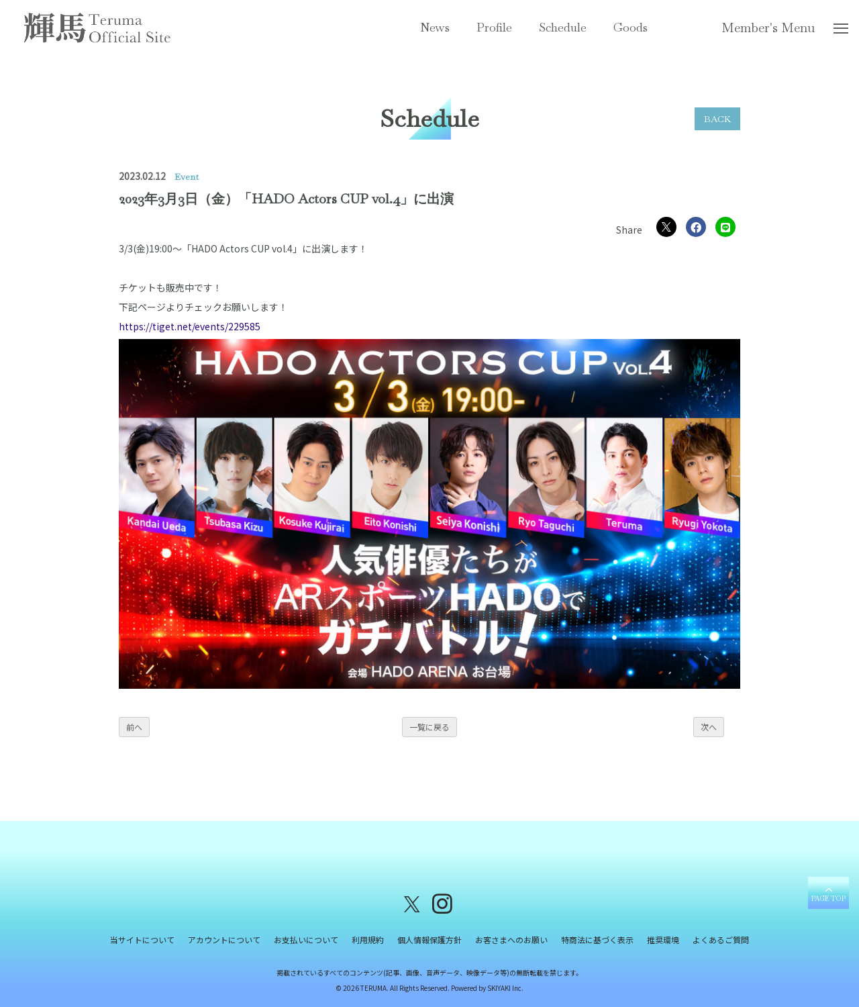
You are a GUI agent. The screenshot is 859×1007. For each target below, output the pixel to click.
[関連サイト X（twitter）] (412, 902)
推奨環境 (663, 939)
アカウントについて (224, 939)
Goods (630, 27)
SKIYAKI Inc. (505, 988)
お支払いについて (306, 939)
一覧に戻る (429, 726)
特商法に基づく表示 (597, 939)
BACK (717, 119)
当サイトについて (142, 939)
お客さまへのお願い (511, 939)
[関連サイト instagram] (442, 902)
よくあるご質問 (721, 939)
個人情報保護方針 (429, 939)
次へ (709, 726)
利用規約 (368, 939)
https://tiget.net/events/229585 (189, 326)
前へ (134, 726)
